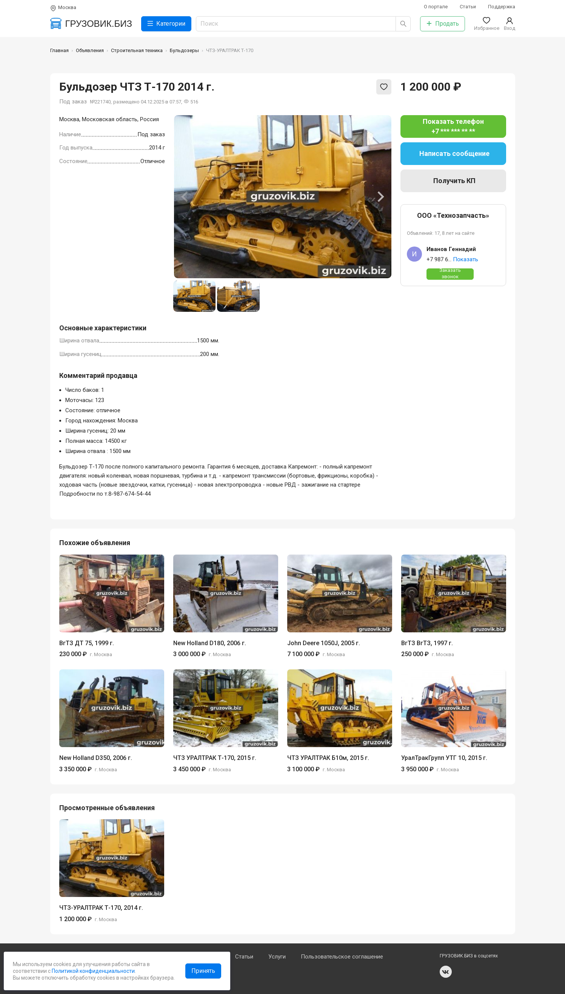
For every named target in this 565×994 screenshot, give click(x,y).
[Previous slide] (185, 196)
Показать (465, 259)
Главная (59, 50)
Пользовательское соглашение (342, 956)
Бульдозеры (184, 50)
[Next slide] (380, 196)
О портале (436, 6)
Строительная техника (137, 50)
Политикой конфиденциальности (93, 971)
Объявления (90, 50)
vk (446, 972)
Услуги (277, 956)
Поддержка (501, 6)
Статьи (468, 6)
